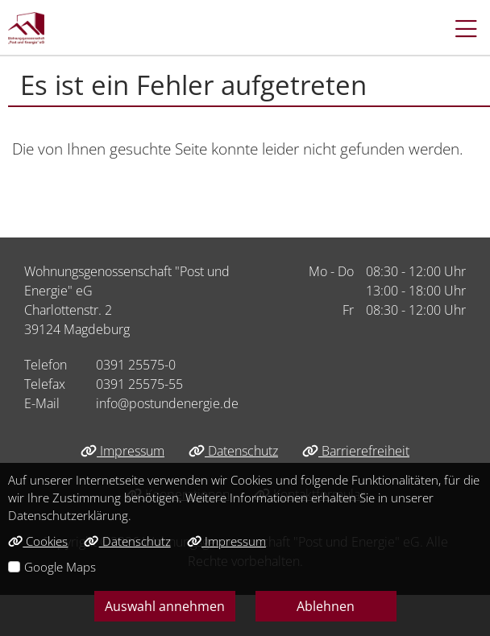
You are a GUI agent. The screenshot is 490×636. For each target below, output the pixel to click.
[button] (458, 28)
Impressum (122, 451)
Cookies (38, 541)
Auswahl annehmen (165, 606)
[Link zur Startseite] (26, 28)
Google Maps (60, 567)
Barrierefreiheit (355, 451)
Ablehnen (326, 606)
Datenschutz (233, 451)
